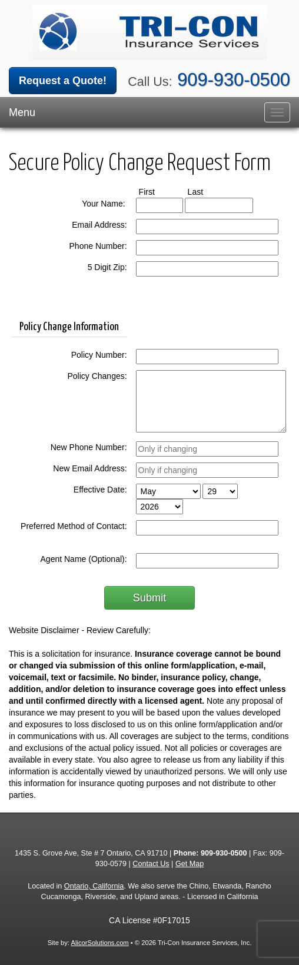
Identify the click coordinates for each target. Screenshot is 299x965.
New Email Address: (90, 468)
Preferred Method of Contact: (74, 526)
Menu (22, 112)
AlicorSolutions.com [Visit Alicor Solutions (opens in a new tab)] (99, 942)
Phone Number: (98, 246)
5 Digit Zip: (107, 267)
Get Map (189, 864)
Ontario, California (94, 886)
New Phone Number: (89, 447)
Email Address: (99, 224)
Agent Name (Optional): (84, 559)
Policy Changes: (97, 376)
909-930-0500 (233, 79)
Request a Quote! (63, 80)
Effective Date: (100, 489)
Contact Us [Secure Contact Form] (150, 864)
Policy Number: (99, 355)
